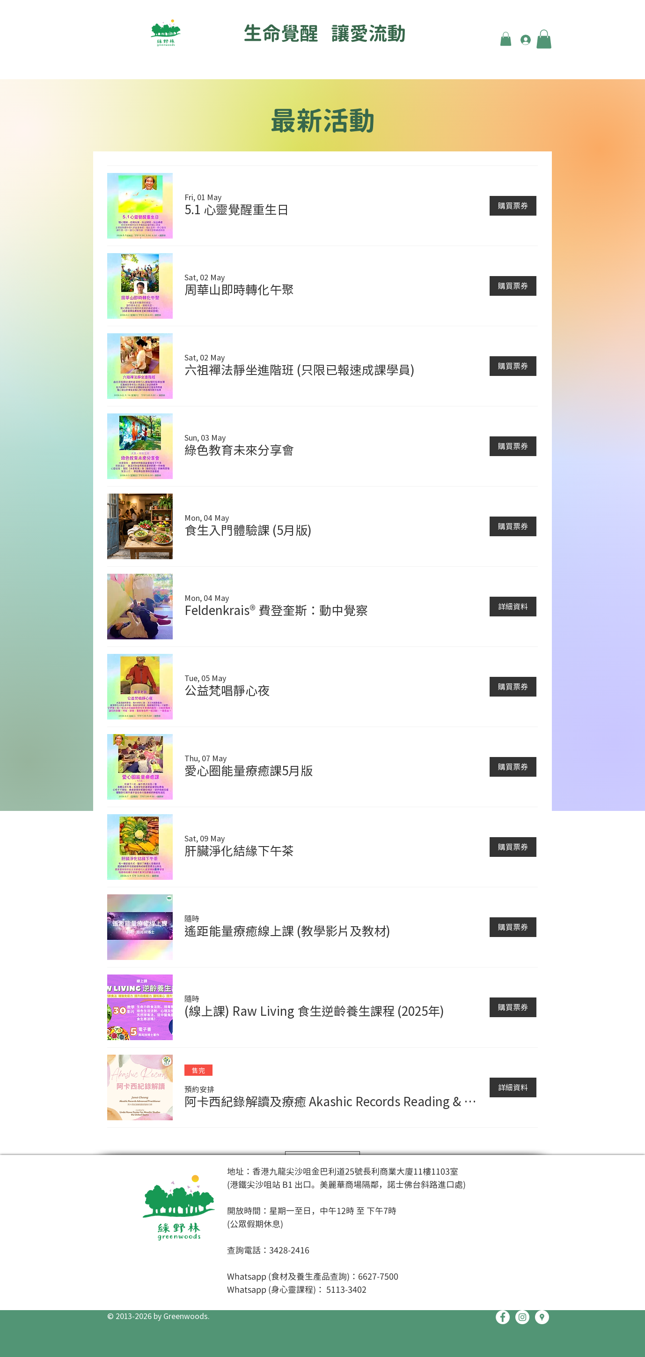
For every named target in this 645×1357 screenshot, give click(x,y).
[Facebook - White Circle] (503, 1317)
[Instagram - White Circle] (522, 1317)
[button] (506, 39)
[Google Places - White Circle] (542, 1317)
